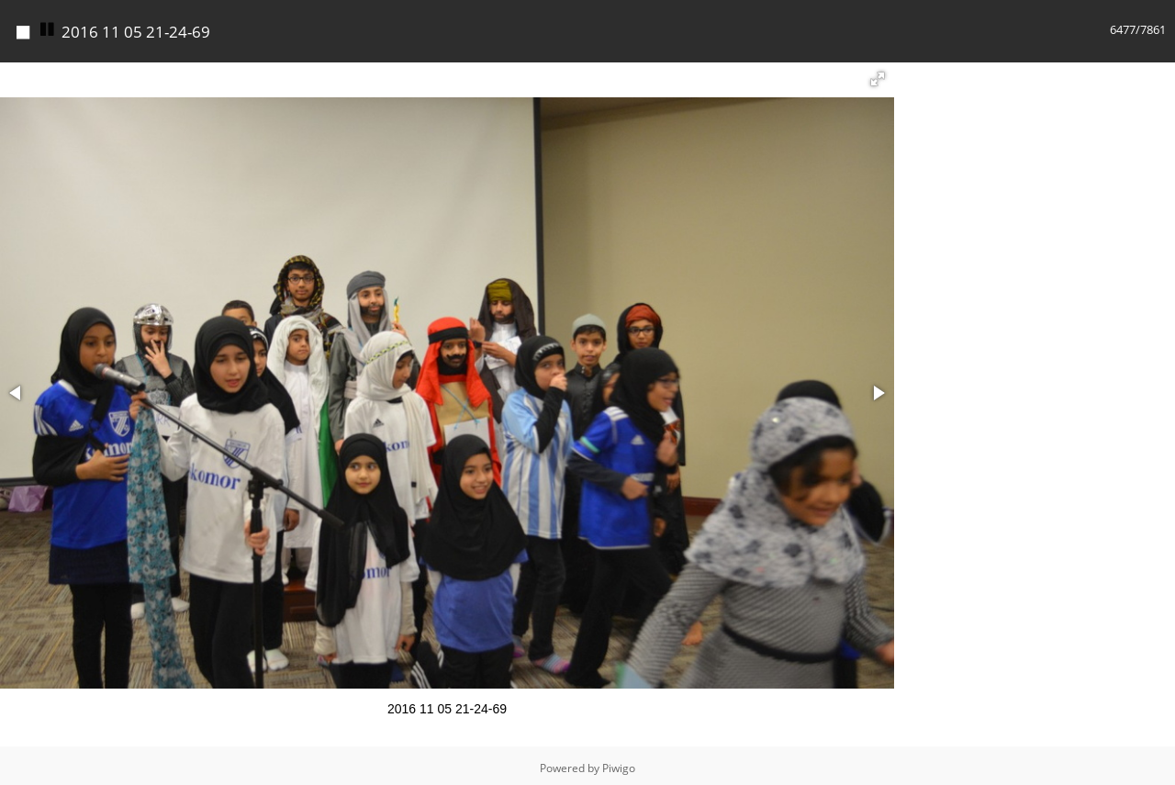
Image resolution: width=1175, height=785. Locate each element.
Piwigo (618, 763)
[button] (877, 74)
